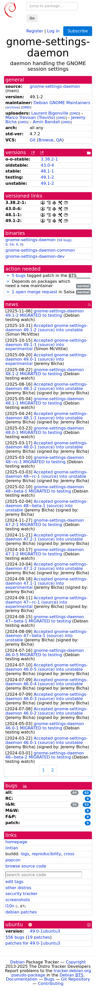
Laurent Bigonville (49, 113)
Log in (53, 30)
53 (86, 804)
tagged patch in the (48, 276)
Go (32, 18)
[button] (8, 275)
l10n (9, 905)
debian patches (21, 912)
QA (59, 140)
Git (33, 140)
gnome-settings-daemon (55, 86)
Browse (45, 140)
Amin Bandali (46, 121)
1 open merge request (34, 291)
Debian (17, 962)
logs (25, 853)
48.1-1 (47, 171)
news (11, 304)
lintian (11, 848)
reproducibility (46, 853)
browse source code (25, 866)
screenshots (17, 899)
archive (13, 107)
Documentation (21, 979)
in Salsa (48, 292)
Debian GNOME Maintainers (62, 102)
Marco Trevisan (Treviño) (30, 117)
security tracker (21, 893)
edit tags (14, 881)
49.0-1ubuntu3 (45, 931)
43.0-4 (47, 165)
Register (34, 30)
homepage (16, 841)
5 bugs (19, 275)
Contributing (50, 983)
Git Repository (75, 979)
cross (69, 853)
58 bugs (64, 240)
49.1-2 (47, 177)
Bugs (49, 979)
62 (86, 793)
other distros (18, 887)
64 (74, 793)
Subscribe (78, 31)
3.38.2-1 (49, 159)
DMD (26, 107)
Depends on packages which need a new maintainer (48, 283)
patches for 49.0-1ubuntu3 (32, 943)
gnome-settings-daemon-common (40, 250)
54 (11, 244)
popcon (12, 860)
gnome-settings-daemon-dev (35, 256)
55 (74, 804)
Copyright (76, 962)
